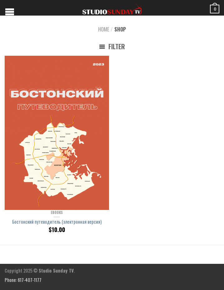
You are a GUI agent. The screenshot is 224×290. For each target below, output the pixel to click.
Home (103, 29)
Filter (112, 46)
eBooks (57, 212)
